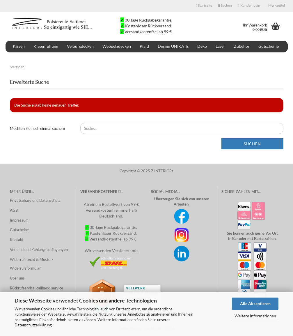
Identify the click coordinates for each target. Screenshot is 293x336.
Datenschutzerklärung (33, 325)
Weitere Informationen (255, 315)
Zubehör (242, 46)
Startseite (204, 5)
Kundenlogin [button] (249, 5)
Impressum (19, 220)
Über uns (17, 278)
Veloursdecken (80, 46)
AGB (14, 210)
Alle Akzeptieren (255, 303)
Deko (202, 46)
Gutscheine (268, 46)
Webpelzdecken (116, 46)
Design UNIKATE (173, 46)
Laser (220, 46)
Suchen (252, 144)
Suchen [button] (225, 5)
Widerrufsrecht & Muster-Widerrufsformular (31, 263)
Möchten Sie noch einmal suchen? (37, 128)
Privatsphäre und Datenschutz (35, 200)
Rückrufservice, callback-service (36, 288)
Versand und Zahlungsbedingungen (39, 249)
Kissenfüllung (45, 46)
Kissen (19, 46)
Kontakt (17, 239)
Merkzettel (275, 5)
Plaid (144, 46)
